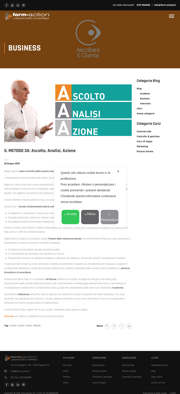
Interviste (145, 104)
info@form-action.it (165, 5)
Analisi (13, 326)
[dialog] (90, 197)
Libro (139, 109)
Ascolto (20, 326)
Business (145, 99)
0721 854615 (25, 377)
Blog (139, 89)
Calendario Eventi (159, 365)
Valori (65, 382)
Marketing (142, 147)
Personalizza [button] (109, 217)
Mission (66, 376)
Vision (66, 371)
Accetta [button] (70, 214)
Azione (29, 326)
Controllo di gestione (148, 137)
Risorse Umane (145, 152)
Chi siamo (67, 365)
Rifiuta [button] (89, 214)
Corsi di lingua (144, 142)
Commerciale (144, 132)
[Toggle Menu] (171, 16)
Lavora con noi (158, 382)
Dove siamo (156, 376)
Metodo (36, 326)
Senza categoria (145, 114)
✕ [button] (118, 171)
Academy (145, 94)
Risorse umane (129, 371)
